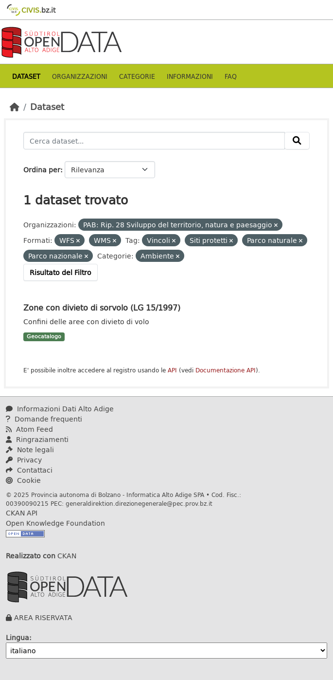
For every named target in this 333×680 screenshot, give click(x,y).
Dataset (26, 76)
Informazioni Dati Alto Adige (60, 409)
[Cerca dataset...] (154, 140)
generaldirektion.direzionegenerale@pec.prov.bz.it (139, 503)
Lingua (17, 637)
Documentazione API (225, 370)
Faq (231, 76)
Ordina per (41, 170)
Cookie (23, 480)
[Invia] (297, 140)
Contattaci (29, 470)
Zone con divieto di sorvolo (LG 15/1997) (101, 307)
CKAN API (21, 513)
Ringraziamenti (37, 439)
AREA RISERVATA (43, 617)
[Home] (14, 106)
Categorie (137, 76)
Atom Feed (29, 429)
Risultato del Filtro (60, 272)
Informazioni (190, 76)
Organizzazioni (79, 76)
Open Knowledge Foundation (55, 523)
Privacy (24, 460)
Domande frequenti (44, 419)
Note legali (30, 449)
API (172, 370)
